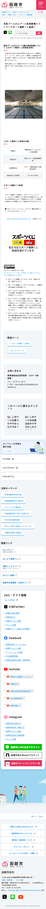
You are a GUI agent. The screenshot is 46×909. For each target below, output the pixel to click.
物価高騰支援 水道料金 (14, 501)
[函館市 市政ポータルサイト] (12, 5)
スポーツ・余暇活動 (25, 15)
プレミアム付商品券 (13, 507)
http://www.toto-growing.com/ (19, 219)
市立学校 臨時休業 (12, 520)
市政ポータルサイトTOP (21, 12)
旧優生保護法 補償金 (13, 532)
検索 (38, 33)
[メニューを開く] (41, 5)
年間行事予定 (8, 476)
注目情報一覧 (8, 459)
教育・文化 (12, 15)
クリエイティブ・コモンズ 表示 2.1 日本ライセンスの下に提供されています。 (22, 274)
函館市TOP (5, 12)
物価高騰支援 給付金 (13, 494)
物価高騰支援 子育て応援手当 (17, 513)
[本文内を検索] (28, 33)
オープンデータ (17, 350)
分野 (3, 15)
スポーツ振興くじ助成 (20, 343)
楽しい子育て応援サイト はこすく (19, 526)
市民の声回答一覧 (10, 467)
